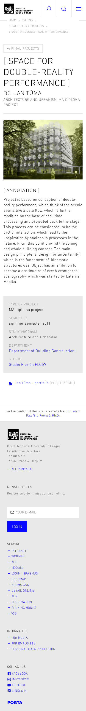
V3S (14, 613)
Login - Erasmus (24, 573)
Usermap (18, 579)
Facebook (17, 673)
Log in (17, 526)
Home (13, 20)
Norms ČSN (20, 585)
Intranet (19, 551)
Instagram (18, 679)
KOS (14, 562)
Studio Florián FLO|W (27, 364)
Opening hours (23, 607)
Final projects (22, 48)
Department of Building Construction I (43, 350)
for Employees (23, 643)
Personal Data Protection (33, 649)
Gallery (27, 20)
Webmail (18, 556)
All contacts (22, 469)
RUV (14, 596)
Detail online (22, 590)
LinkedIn (17, 690)
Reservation (21, 602)
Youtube (16, 685)
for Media (19, 637)
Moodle (17, 567)
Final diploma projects (26, 26)
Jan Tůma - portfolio (41, 383)
